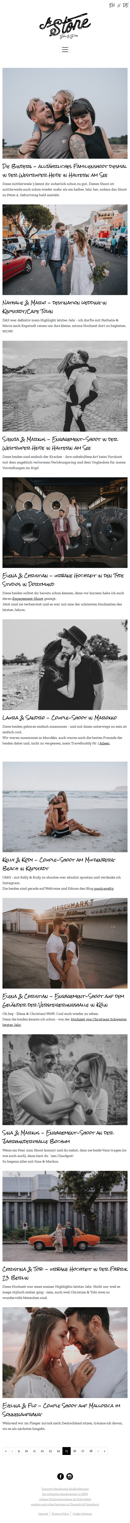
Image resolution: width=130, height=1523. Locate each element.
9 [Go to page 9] (19, 1451)
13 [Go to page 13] (50, 1451)
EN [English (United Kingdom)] (112, 5)
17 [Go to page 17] (82, 1451)
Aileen (104, 743)
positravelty (103, 888)
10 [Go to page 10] (26, 1451)
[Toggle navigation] (65, 49)
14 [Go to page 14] (58, 1451)
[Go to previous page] (12, 1451)
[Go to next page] (98, 1451)
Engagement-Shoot (27, 598)
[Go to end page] (104, 1451)
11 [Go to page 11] (34, 1451)
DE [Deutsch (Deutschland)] (125, 5)
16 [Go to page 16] (74, 1451)
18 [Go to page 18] (91, 1451)
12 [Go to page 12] (42, 1451)
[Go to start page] (5, 1451)
